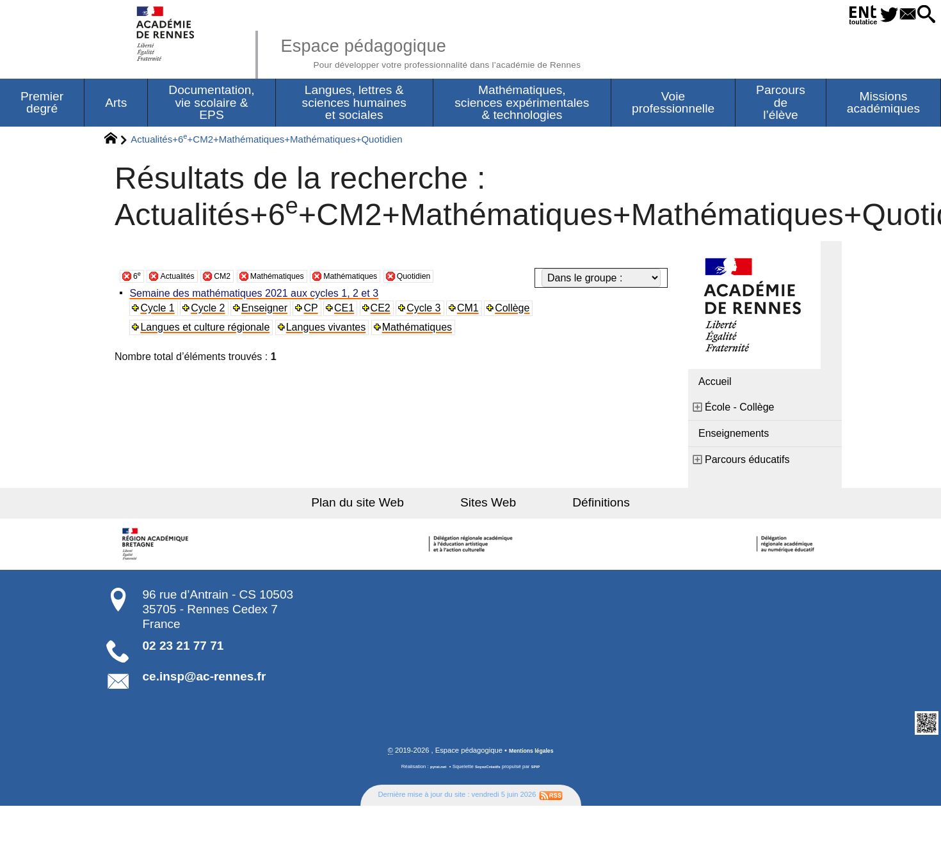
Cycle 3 (430, 311)
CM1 (476, 311)
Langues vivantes (329, 331)
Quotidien (469, 279)
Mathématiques (302, 279)
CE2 (386, 311)
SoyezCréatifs (489, 771)
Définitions (573, 506)
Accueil (715, 385)
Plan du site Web (386, 506)
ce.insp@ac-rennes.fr (204, 680)
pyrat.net (433, 771)
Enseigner (269, 311)
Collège (520, 311)
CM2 (237, 279)
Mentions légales (531, 755)
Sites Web (488, 506)
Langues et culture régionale (208, 331)
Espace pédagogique (475, 51)
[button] (922, 15)
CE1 (350, 311)
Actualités (185, 279)
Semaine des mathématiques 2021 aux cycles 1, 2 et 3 (257, 297)
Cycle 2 (212, 311)
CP (316, 311)
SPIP (541, 771)
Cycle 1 (160, 311)
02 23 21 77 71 (183, 649)
